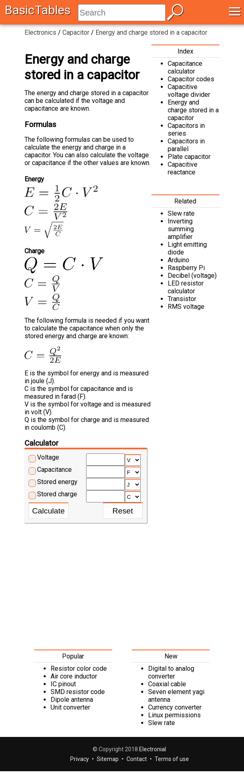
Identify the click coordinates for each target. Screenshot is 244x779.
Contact (136, 759)
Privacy (79, 759)
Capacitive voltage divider (189, 90)
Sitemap (108, 759)
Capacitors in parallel (186, 145)
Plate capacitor (189, 157)
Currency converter (175, 707)
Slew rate (181, 213)
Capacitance (54, 469)
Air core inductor (74, 676)
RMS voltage (186, 306)
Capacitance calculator (185, 67)
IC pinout (63, 684)
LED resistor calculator (186, 287)
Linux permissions (174, 715)
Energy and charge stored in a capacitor (193, 110)
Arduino (178, 260)
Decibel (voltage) (192, 275)
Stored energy (57, 482)
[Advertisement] (122, 584)
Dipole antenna (72, 699)
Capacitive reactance (182, 168)
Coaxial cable (167, 684)
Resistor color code (79, 668)
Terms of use (172, 759)
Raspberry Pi (186, 268)
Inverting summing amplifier (181, 229)
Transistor (182, 299)
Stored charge (57, 494)
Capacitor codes (191, 79)
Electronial (152, 749)
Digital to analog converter (171, 672)
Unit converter (70, 707)
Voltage (48, 457)
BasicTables (38, 10)
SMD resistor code (78, 692)
